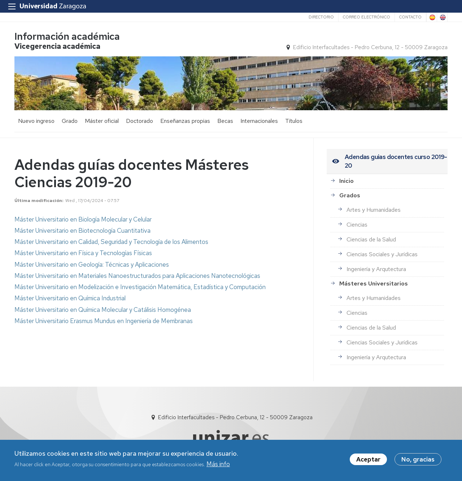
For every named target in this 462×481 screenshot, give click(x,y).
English (442, 17)
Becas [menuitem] (225, 121)
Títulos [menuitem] (293, 121)
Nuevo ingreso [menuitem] (36, 121)
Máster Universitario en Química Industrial (70, 298)
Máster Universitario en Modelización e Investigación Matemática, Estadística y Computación (140, 287)
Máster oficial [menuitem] (102, 121)
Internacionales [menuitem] (259, 121)
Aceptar (368, 460)
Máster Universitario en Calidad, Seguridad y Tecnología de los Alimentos (111, 242)
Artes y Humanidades (373, 210)
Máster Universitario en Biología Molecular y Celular (83, 219)
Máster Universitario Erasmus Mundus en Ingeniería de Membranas (103, 321)
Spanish (432, 17)
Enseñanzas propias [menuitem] (185, 121)
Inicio (346, 181)
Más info (218, 464)
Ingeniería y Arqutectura (376, 269)
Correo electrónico (366, 17)
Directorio (321, 17)
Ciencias (356, 224)
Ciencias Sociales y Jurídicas (382, 254)
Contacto (410, 17)
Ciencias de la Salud (371, 239)
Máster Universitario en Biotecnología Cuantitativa (82, 231)
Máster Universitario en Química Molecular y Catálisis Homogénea (102, 310)
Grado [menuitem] (70, 121)
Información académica (67, 36)
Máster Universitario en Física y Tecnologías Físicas (83, 253)
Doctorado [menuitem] (139, 121)
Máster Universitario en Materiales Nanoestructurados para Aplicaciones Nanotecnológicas (137, 276)
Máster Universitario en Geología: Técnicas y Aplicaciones (91, 265)
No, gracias (418, 460)
